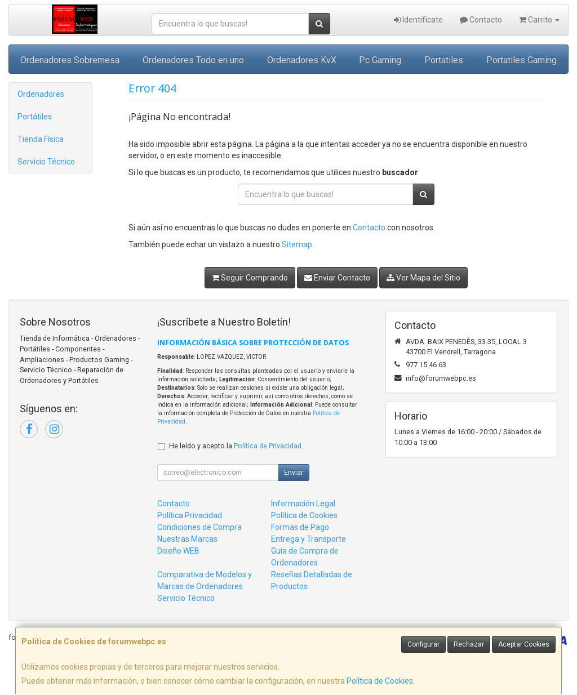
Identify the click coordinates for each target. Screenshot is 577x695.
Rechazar (469, 644)
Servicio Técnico (46, 161)
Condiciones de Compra (199, 527)
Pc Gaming (380, 60)
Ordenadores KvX (301, 60)
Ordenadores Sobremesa (69, 60)
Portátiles (34, 116)
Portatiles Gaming (521, 60)
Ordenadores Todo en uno (193, 60)
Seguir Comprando (250, 277)
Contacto (481, 19)
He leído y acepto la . (236, 446)
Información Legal (303, 503)
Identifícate (418, 19)
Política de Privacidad (267, 446)
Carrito (539, 19)
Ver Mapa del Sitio (423, 277)
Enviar (293, 472)
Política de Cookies (380, 680)
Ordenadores (40, 94)
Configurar (423, 644)
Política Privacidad (189, 515)
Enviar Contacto (337, 277)
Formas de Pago (300, 527)
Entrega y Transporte (308, 538)
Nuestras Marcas (187, 538)
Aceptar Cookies (523, 644)
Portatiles (443, 60)
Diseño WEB (178, 550)
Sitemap (297, 244)
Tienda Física (40, 139)
